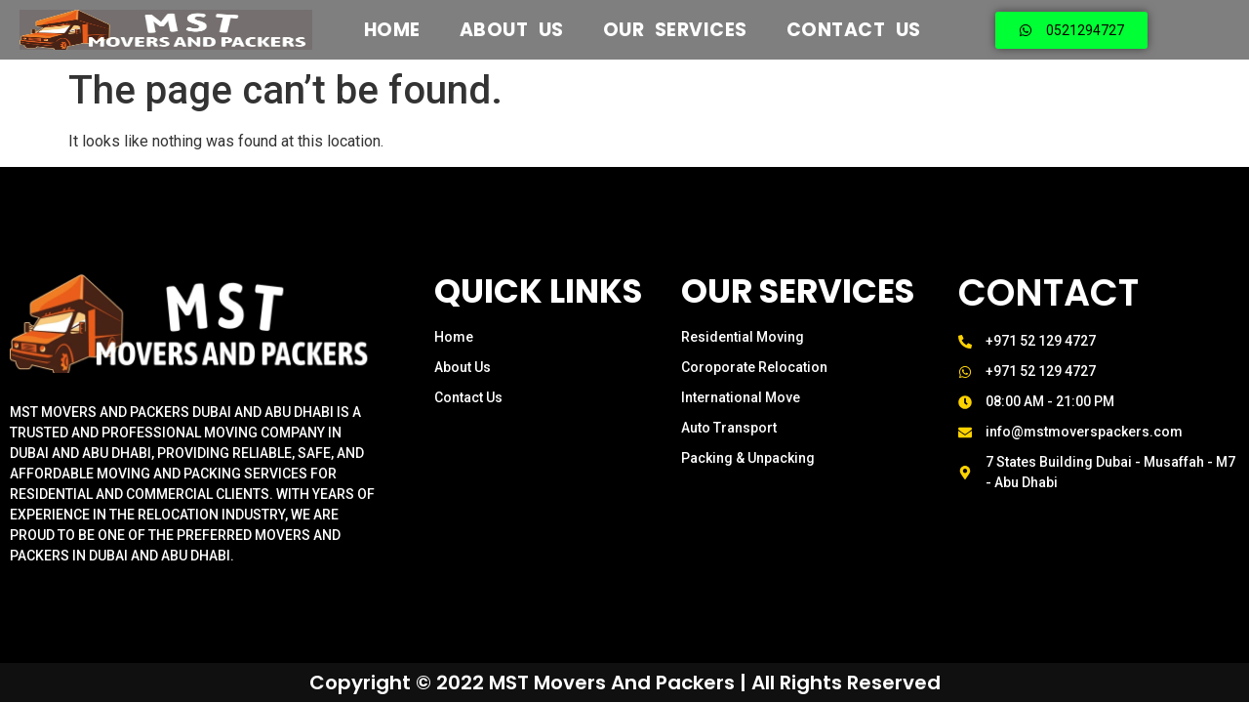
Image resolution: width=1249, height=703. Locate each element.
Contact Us (853, 30)
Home (392, 30)
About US (512, 30)
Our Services (675, 30)
